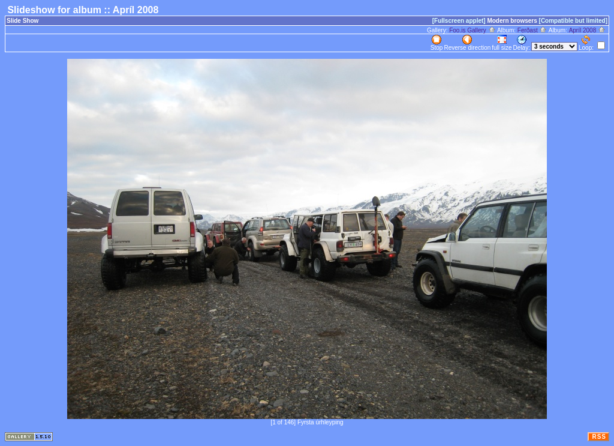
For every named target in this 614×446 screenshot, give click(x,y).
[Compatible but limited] (573, 20)
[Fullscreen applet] (459, 20)
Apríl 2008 (587, 30)
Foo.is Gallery (472, 30)
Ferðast (532, 30)
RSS (599, 436)
